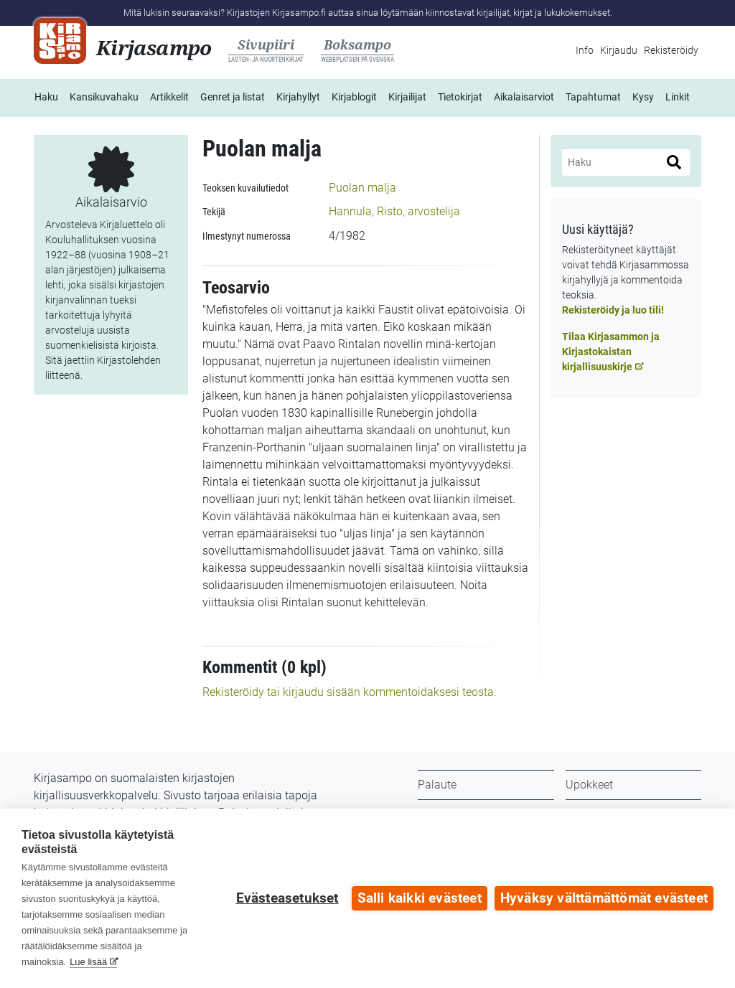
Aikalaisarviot (524, 97)
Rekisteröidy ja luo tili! (613, 310)
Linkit (677, 97)
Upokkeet (589, 784)
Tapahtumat (593, 97)
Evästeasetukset (287, 898)
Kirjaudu (618, 50)
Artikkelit (169, 97)
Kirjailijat (407, 97)
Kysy (643, 97)
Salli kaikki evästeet (419, 898)
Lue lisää (88, 961)
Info (585, 50)
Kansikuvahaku (104, 97)
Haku (46, 97)
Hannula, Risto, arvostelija (394, 211)
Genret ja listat (232, 97)
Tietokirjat (460, 97)
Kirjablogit (354, 97)
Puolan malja (362, 187)
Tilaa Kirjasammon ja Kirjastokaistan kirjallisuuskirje (611, 351)
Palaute (437, 784)
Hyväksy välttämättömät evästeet (604, 898)
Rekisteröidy (671, 50)
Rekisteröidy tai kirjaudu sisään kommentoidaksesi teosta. (349, 692)
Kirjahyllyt (298, 97)
